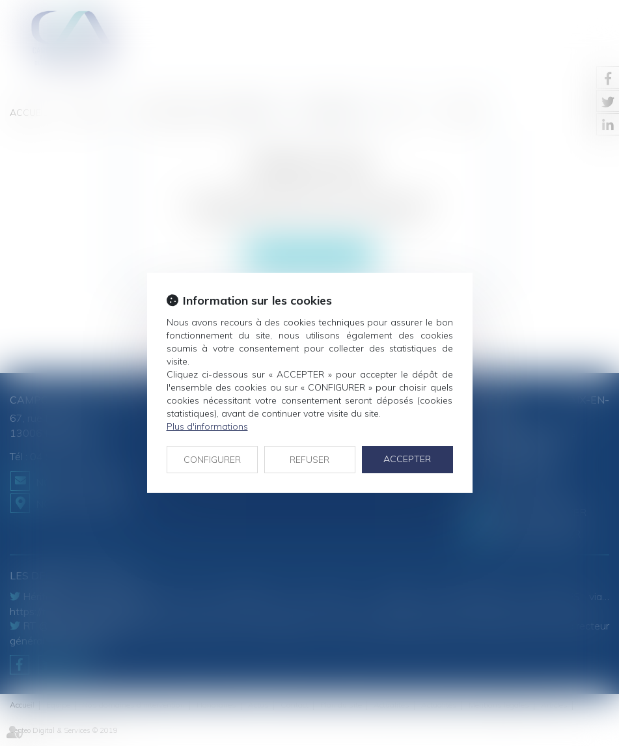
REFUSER (309, 459)
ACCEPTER (407, 459)
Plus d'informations (207, 426)
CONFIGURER (212, 459)
